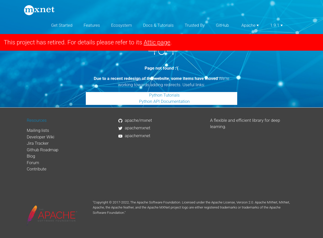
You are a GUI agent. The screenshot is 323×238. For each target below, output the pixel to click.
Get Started (61, 25)
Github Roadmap (43, 149)
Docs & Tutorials (158, 25)
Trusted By (195, 25)
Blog (31, 156)
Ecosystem (121, 25)
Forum (33, 162)
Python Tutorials (164, 95)
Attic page (157, 42)
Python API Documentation (164, 101)
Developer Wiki (40, 136)
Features (92, 25)
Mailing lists (38, 130)
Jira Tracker (38, 143)
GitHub (222, 25)
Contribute (36, 168)
